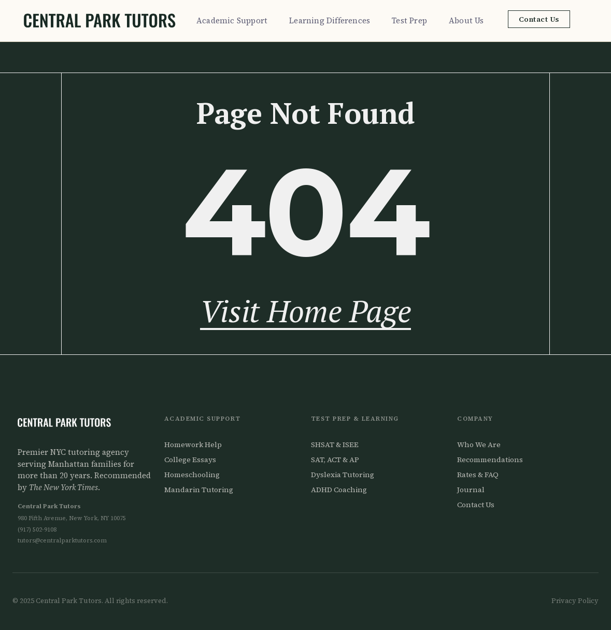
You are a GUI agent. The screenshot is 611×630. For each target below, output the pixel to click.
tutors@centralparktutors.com (62, 540)
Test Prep (412, 20)
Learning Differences (332, 20)
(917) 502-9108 (37, 529)
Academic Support (234, 20)
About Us (469, 20)
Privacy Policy (575, 600)
